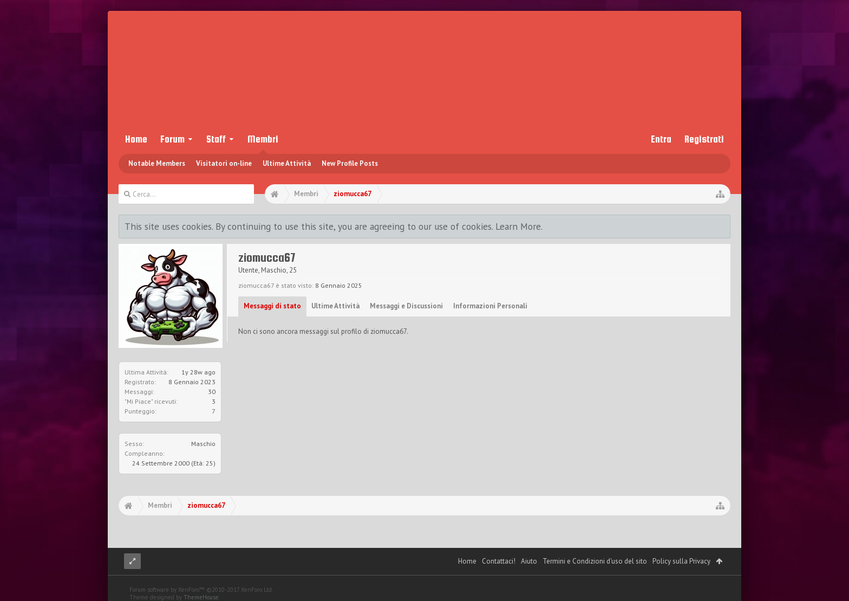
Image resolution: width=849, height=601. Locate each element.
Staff (216, 139)
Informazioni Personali (490, 306)
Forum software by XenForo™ (201, 589)
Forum (172, 139)
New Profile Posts (350, 163)
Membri (262, 139)
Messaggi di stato (272, 306)
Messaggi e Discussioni (406, 306)
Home (136, 139)
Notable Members (156, 163)
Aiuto (529, 561)
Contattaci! (498, 561)
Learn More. (519, 226)
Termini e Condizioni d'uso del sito (595, 561)
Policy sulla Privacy (681, 561)
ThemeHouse (201, 597)
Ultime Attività (287, 163)
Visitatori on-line (224, 163)
